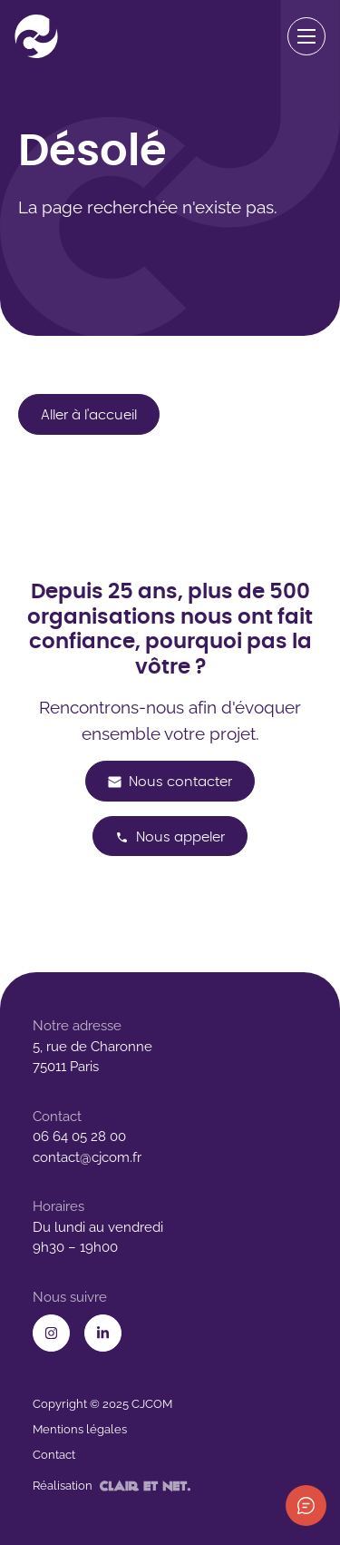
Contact (54, 1454)
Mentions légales (80, 1429)
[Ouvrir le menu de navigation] (306, 36)
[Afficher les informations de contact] (306, 1505)
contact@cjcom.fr (87, 1157)
